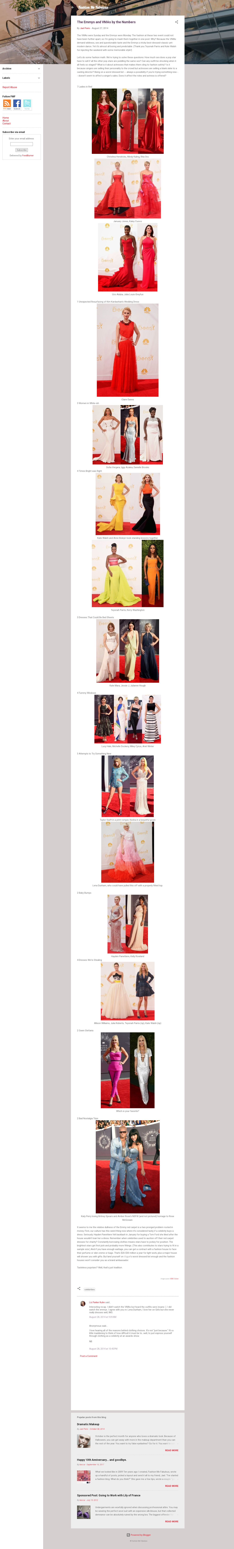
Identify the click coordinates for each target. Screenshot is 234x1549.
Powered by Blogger (139, 1535)
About (5, 120)
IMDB (171, 1279)
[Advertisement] (196, 61)
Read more (171, 1450)
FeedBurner (28, 155)
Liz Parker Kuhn (97, 1302)
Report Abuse (9, 87)
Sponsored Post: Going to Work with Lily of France (108, 1495)
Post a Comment (88, 1356)
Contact (6, 123)
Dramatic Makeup (88, 1424)
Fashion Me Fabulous (93, 7)
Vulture (176, 1279)
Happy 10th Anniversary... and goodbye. (102, 1459)
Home (5, 117)
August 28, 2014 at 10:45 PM (103, 1348)
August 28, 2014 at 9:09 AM (102, 1317)
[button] (176, 22)
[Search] (204, 8)
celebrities (89, 1289)
